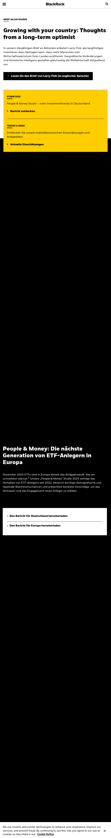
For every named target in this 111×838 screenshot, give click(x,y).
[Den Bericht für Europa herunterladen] (33, 526)
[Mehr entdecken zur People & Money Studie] (21, 111)
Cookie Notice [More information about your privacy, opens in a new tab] (45, 836)
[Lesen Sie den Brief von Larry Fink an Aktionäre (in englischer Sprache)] (48, 76)
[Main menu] (4, 4)
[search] (107, 4)
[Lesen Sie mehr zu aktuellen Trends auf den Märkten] (25, 144)
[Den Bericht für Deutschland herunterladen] (37, 516)
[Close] (104, 832)
